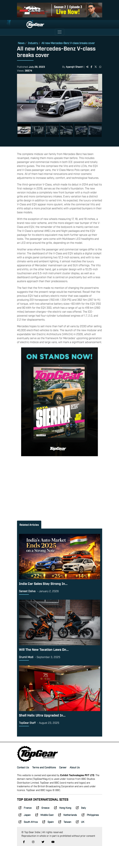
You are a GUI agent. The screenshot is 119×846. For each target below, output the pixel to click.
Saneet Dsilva (27, 591)
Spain (48, 821)
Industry (33, 43)
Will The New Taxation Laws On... (44, 649)
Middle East (44, 814)
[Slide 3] (52, 130)
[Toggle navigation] (59, 32)
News (21, 43)
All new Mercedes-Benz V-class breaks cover (68, 43)
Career (63, 767)
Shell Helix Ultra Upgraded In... (42, 715)
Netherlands (67, 814)
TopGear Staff (27, 722)
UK (80, 821)
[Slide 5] (80, 130)
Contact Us (23, 767)
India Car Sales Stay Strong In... (43, 583)
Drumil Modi (26, 657)
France (25, 807)
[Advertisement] (59, 483)
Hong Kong (62, 807)
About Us (75, 767)
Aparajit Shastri (74, 66)
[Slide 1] (24, 130)
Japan (25, 814)
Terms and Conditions (44, 767)
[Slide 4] (66, 130)
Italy (81, 807)
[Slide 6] (95, 130)
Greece (42, 807)
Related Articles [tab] (29, 524)
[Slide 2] (38, 130)
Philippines (90, 814)
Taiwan (64, 821)
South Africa (28, 821)
